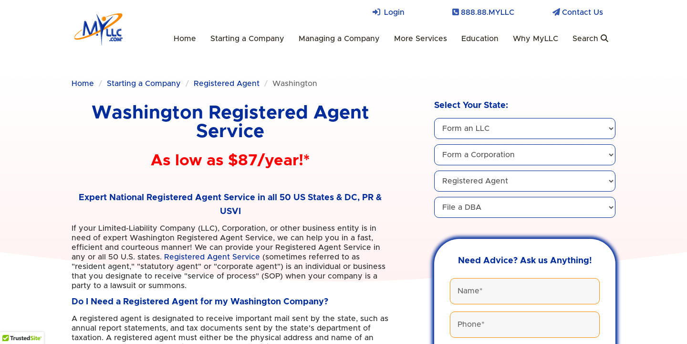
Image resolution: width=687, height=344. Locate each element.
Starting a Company (247, 39)
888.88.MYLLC (487, 12)
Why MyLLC (535, 39)
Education (480, 39)
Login (394, 12)
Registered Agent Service (212, 257)
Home (185, 39)
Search (590, 38)
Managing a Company (339, 39)
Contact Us (582, 12)
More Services (420, 39)
